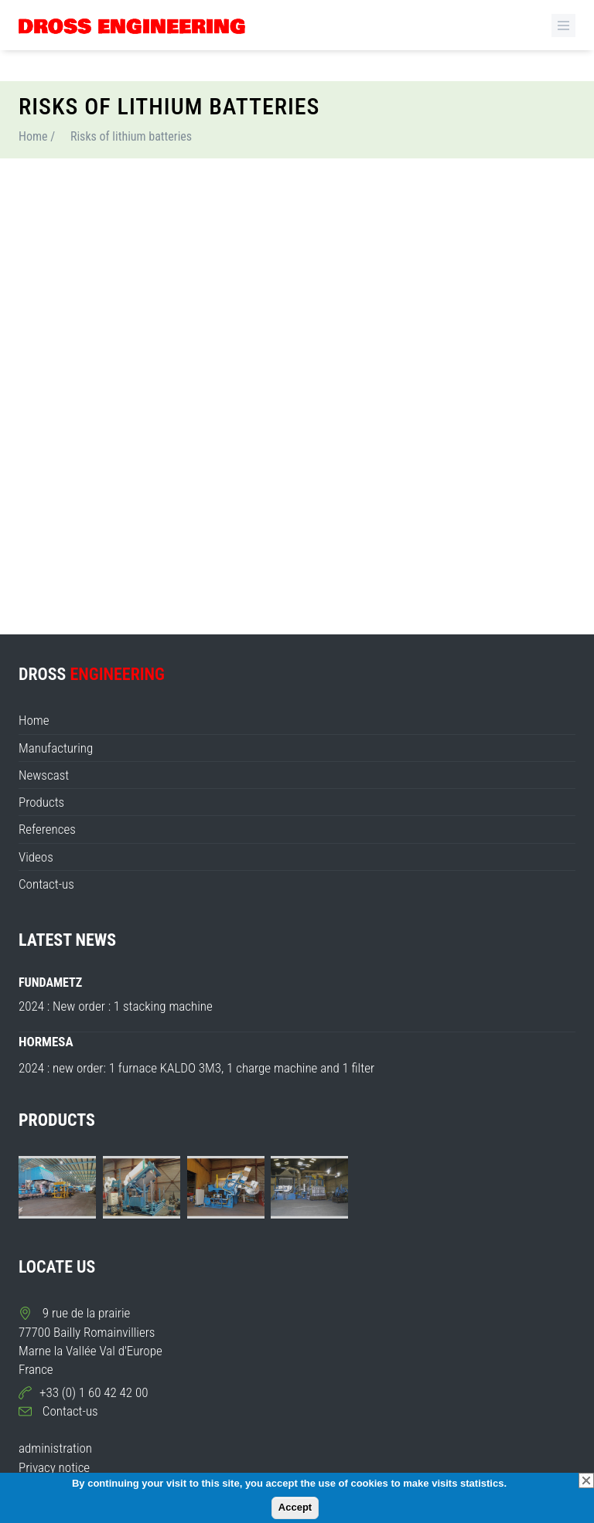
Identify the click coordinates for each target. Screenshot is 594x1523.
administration (55, 1448)
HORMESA (46, 1041)
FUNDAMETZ (50, 982)
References (47, 829)
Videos (36, 857)
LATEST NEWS (67, 940)
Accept (295, 1507)
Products (41, 802)
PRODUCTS (57, 1120)
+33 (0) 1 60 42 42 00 (93, 1392)
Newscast (44, 775)
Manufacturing (56, 748)
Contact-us (46, 884)
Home (33, 136)
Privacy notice (54, 1467)
